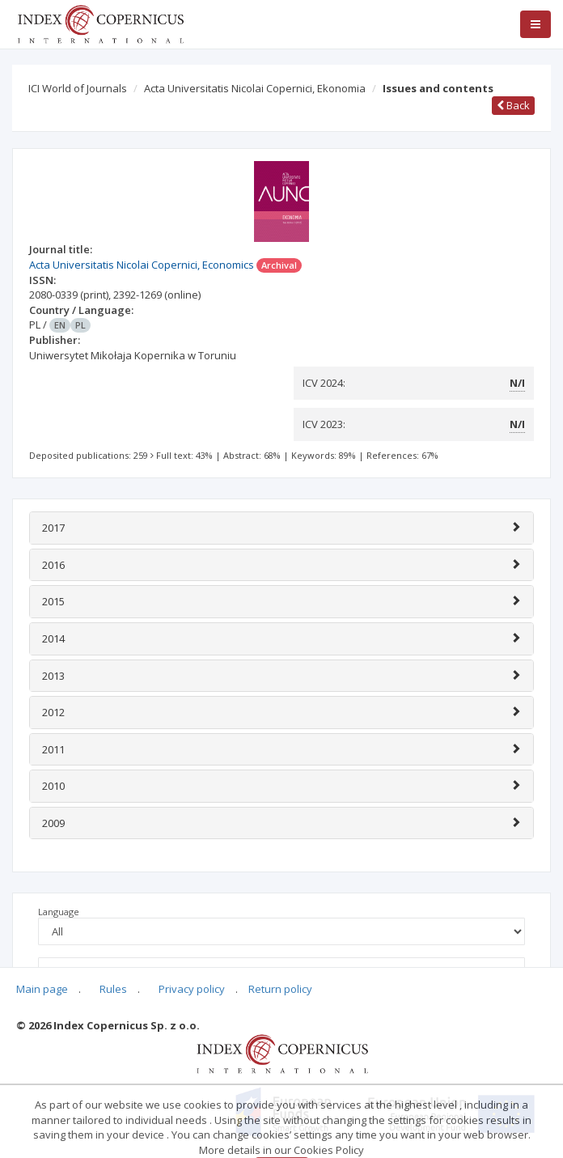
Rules (113, 989)
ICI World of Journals (77, 88)
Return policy (280, 989)
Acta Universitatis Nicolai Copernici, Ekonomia (255, 88)
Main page (42, 989)
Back (513, 105)
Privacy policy (192, 989)
